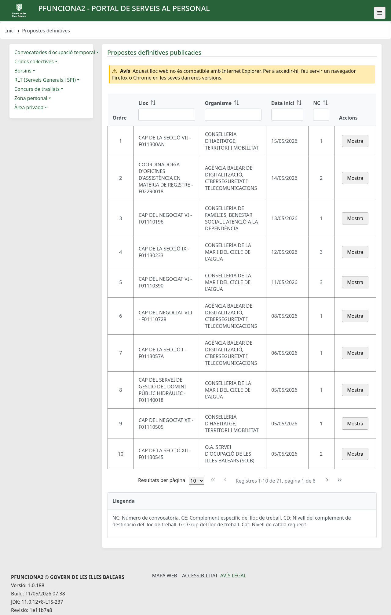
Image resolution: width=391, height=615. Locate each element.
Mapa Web (164, 575)
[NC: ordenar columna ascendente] (321, 110)
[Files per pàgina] (196, 481)
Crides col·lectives (34, 61)
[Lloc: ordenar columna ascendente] (166, 110)
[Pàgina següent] (327, 480)
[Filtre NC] (321, 115)
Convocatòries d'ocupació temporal (54, 52)
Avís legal (233, 575)
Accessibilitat (200, 575)
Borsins (22, 70)
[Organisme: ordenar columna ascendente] (233, 110)
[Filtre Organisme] (233, 115)
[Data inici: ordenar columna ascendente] (287, 110)
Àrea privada (28, 107)
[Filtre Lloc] (166, 115)
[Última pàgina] (339, 480)
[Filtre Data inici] (287, 115)
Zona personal (30, 98)
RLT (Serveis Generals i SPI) (45, 79)
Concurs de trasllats (37, 89)
